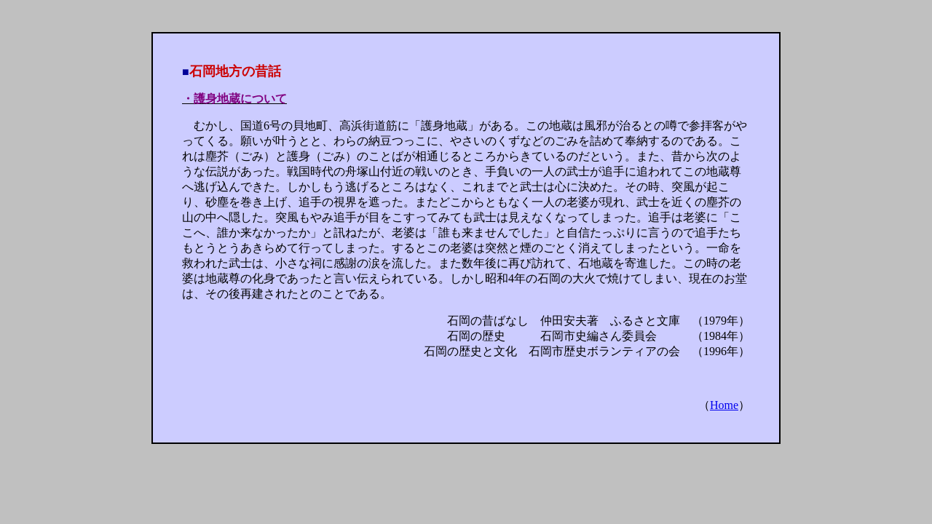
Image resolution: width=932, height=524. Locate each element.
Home (724, 405)
